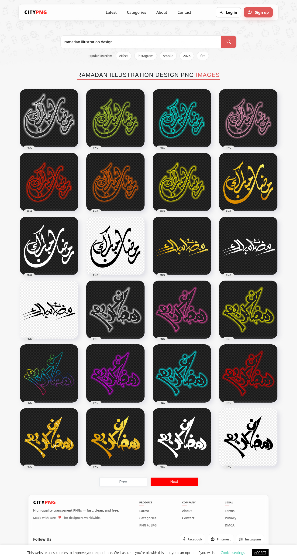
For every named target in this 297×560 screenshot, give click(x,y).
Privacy (230, 518)
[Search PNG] (141, 42)
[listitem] (192, 539)
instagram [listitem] (145, 56)
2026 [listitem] (186, 56)
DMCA (230, 525)
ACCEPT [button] (260, 552)
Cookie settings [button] (233, 552)
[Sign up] (258, 12)
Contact (184, 12)
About (161, 12)
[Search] (228, 42)
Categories (136, 12)
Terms (230, 511)
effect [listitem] (123, 56)
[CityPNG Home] (35, 12)
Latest (111, 12)
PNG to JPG (148, 525)
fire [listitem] (202, 56)
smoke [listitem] (168, 56)
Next (174, 482)
